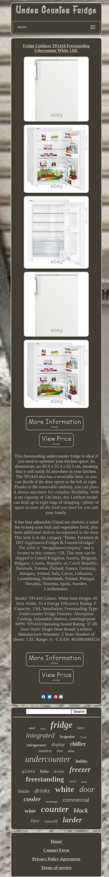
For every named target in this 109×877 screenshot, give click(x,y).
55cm (83, 737)
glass (28, 771)
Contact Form (56, 850)
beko (44, 771)
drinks (42, 790)
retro (84, 781)
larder (72, 819)
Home (56, 841)
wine (30, 810)
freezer (79, 769)
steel (32, 728)
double (59, 771)
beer (81, 728)
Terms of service (56, 867)
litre (35, 821)
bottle (23, 791)
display (58, 744)
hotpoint (67, 736)
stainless (45, 751)
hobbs (81, 761)
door (87, 789)
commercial (76, 800)
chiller (78, 744)
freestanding (45, 779)
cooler (32, 799)
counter (55, 809)
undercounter (48, 759)
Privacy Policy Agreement (56, 858)
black (81, 810)
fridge (61, 725)
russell (51, 821)
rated (72, 781)
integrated (40, 735)
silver (71, 751)
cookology (52, 801)
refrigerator (36, 745)
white (64, 789)
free (59, 751)
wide (43, 728)
